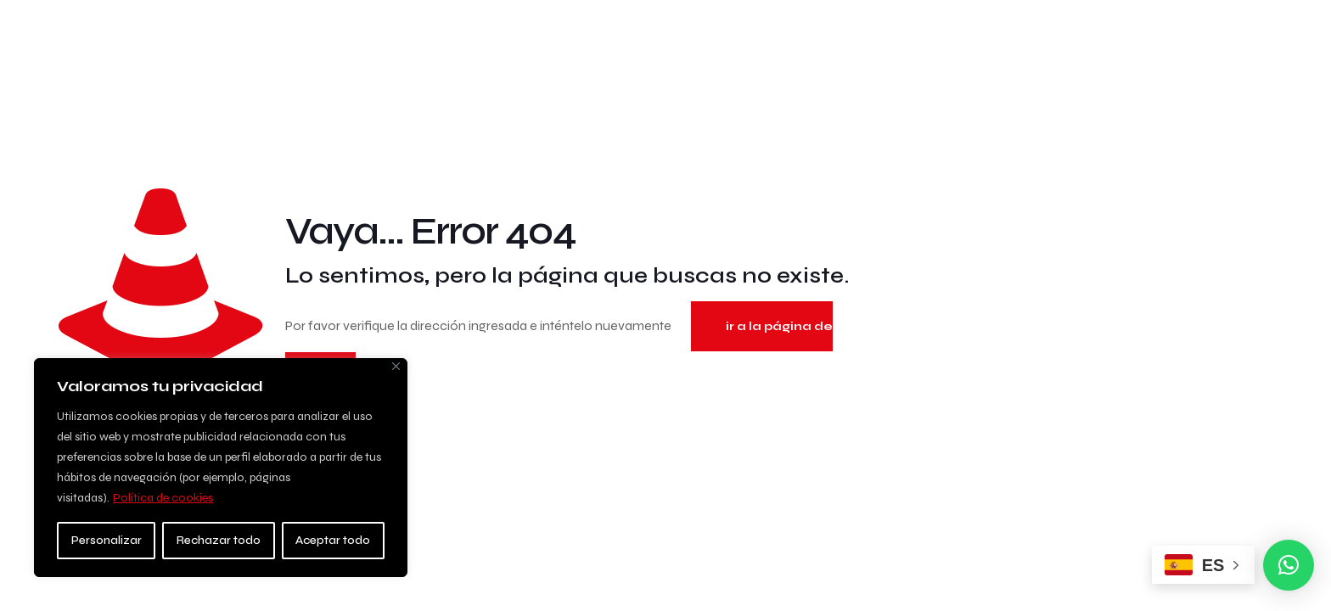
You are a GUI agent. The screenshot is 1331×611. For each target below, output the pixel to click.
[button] (1288, 565)
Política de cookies (163, 497)
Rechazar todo (219, 540)
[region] (220, 467)
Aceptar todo (332, 540)
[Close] (396, 366)
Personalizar (106, 540)
